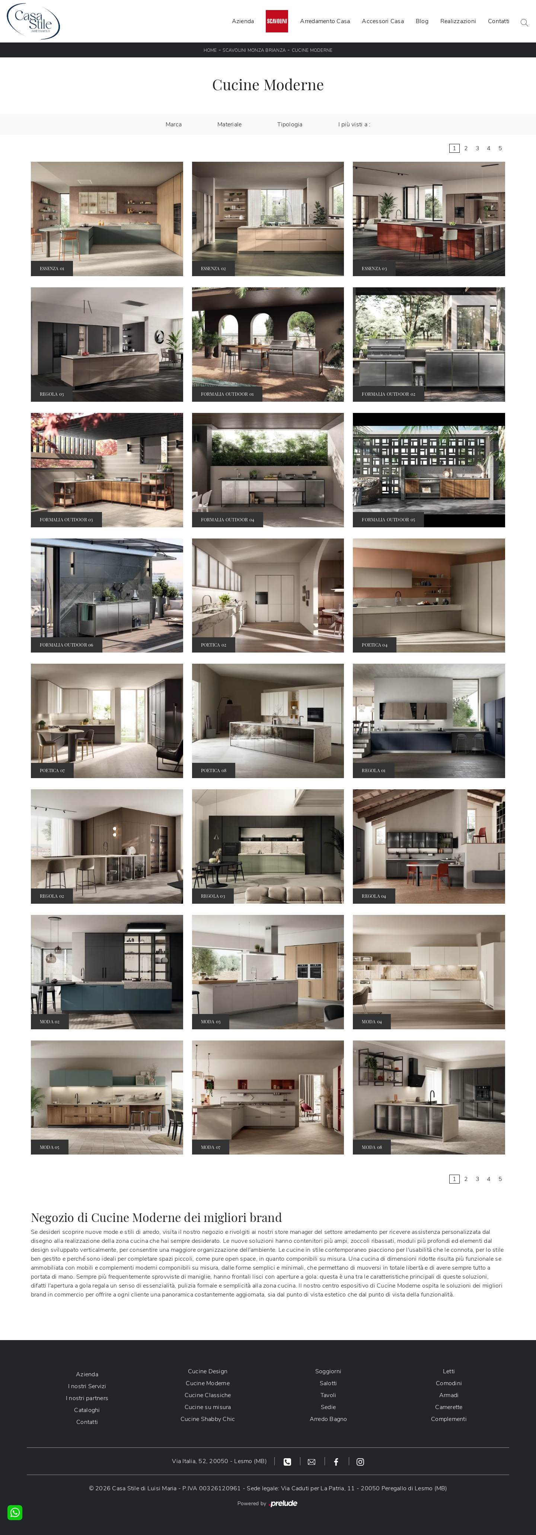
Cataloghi (87, 1410)
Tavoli (328, 1395)
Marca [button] (174, 124)
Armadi (449, 1395)
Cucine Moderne (312, 50)
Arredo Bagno (328, 1419)
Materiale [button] (229, 124)
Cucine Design (207, 1371)
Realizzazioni (458, 21)
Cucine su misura (208, 1407)
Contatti (499, 21)
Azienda (243, 21)
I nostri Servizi (87, 1386)
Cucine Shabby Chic (208, 1419)
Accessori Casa (383, 21)
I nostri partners (87, 1398)
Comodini (449, 1383)
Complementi (449, 1419)
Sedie (328, 1407)
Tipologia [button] (289, 124)
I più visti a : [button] (354, 124)
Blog (422, 21)
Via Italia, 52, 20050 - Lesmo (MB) (219, 1461)
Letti (449, 1371)
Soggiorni (328, 1371)
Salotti (328, 1383)
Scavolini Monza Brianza (254, 50)
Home (210, 50)
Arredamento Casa (325, 21)
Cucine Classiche (208, 1395)
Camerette (448, 1407)
